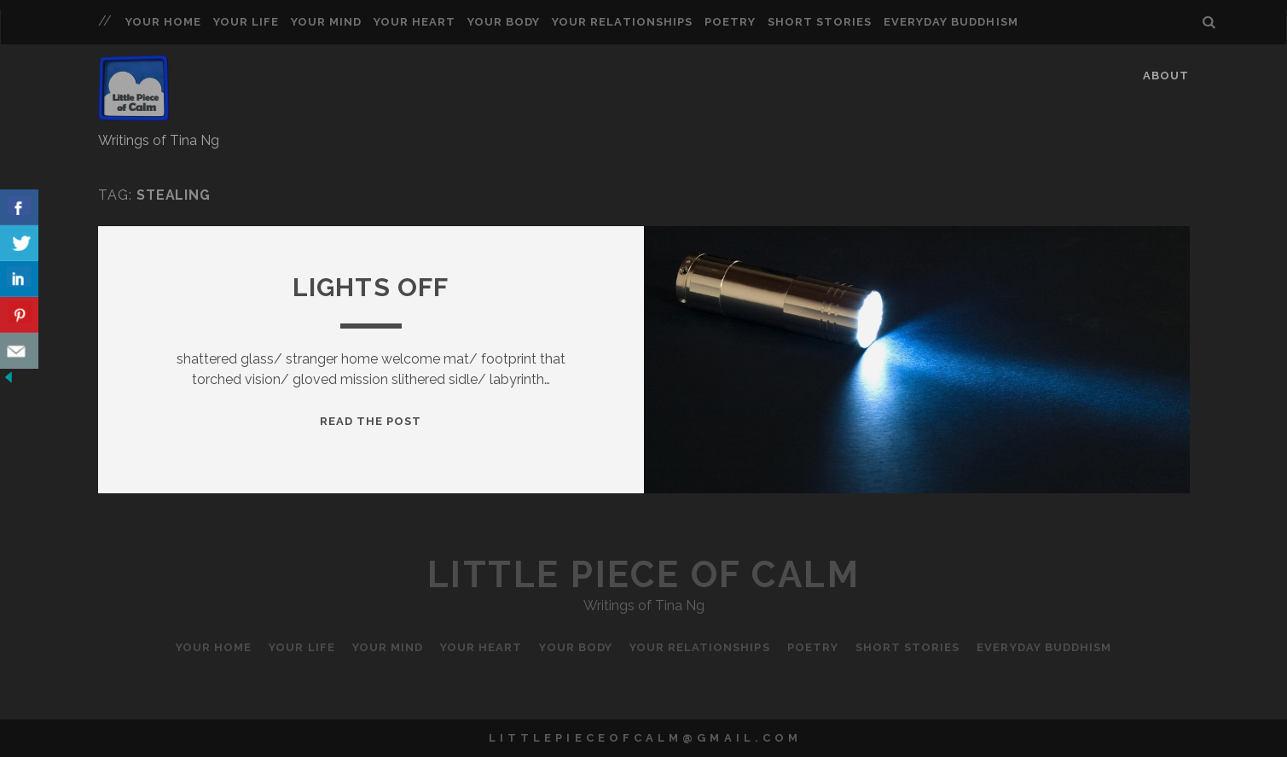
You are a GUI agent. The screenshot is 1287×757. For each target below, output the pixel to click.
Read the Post (371, 421)
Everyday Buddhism (951, 21)
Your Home (163, 21)
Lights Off (371, 287)
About (1166, 75)
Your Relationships (622, 21)
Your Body (503, 21)
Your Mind (326, 21)
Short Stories (820, 21)
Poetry (730, 21)
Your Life (246, 21)
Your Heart (414, 21)
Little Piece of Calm (643, 575)
